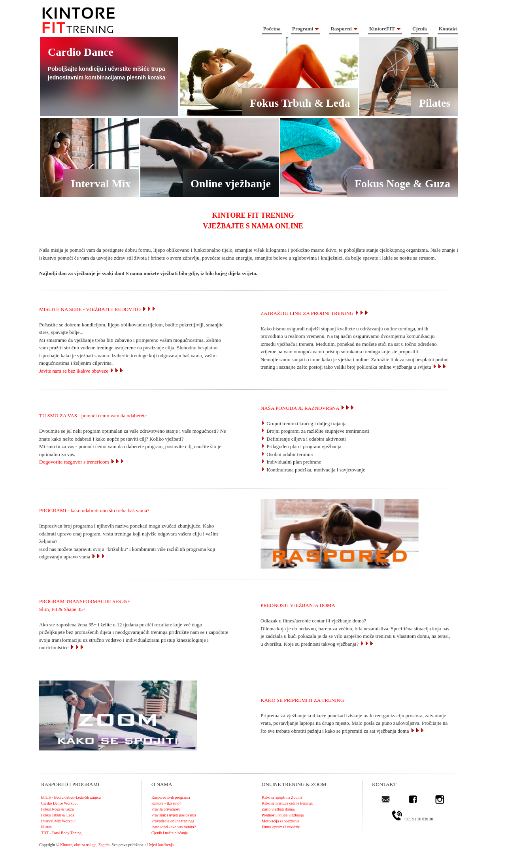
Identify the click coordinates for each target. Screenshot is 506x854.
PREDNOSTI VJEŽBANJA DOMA (298, 605)
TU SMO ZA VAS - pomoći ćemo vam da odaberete (93, 416)
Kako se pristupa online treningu (287, 803)
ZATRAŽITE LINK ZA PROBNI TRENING (307, 313)
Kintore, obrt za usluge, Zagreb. (85, 845)
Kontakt (448, 29)
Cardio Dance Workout (59, 803)
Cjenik (419, 29)
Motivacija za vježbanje (281, 821)
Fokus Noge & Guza (57, 809)
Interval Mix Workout (58, 821)
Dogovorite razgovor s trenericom (82, 462)
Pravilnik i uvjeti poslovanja (173, 815)
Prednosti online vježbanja (283, 815)
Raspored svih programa (170, 797)
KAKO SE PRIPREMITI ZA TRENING (302, 700)
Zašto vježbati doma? (279, 809)
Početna (272, 29)
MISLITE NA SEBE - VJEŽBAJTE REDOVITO (97, 309)
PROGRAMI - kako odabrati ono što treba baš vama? (94, 510)
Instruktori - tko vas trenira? (173, 827)
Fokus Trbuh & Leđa (57, 815)
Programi (305, 29)
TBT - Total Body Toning (61, 833)
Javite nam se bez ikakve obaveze (81, 371)
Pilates (46, 827)
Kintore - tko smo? (166, 803)
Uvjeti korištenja (160, 845)
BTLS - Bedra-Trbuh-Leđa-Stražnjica (71, 797)
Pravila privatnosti (166, 809)
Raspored (343, 29)
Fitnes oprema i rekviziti (281, 827)
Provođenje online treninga (172, 821)
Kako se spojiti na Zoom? (282, 797)
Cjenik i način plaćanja (169, 833)
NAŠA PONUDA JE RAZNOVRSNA (308, 408)
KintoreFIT (385, 29)
